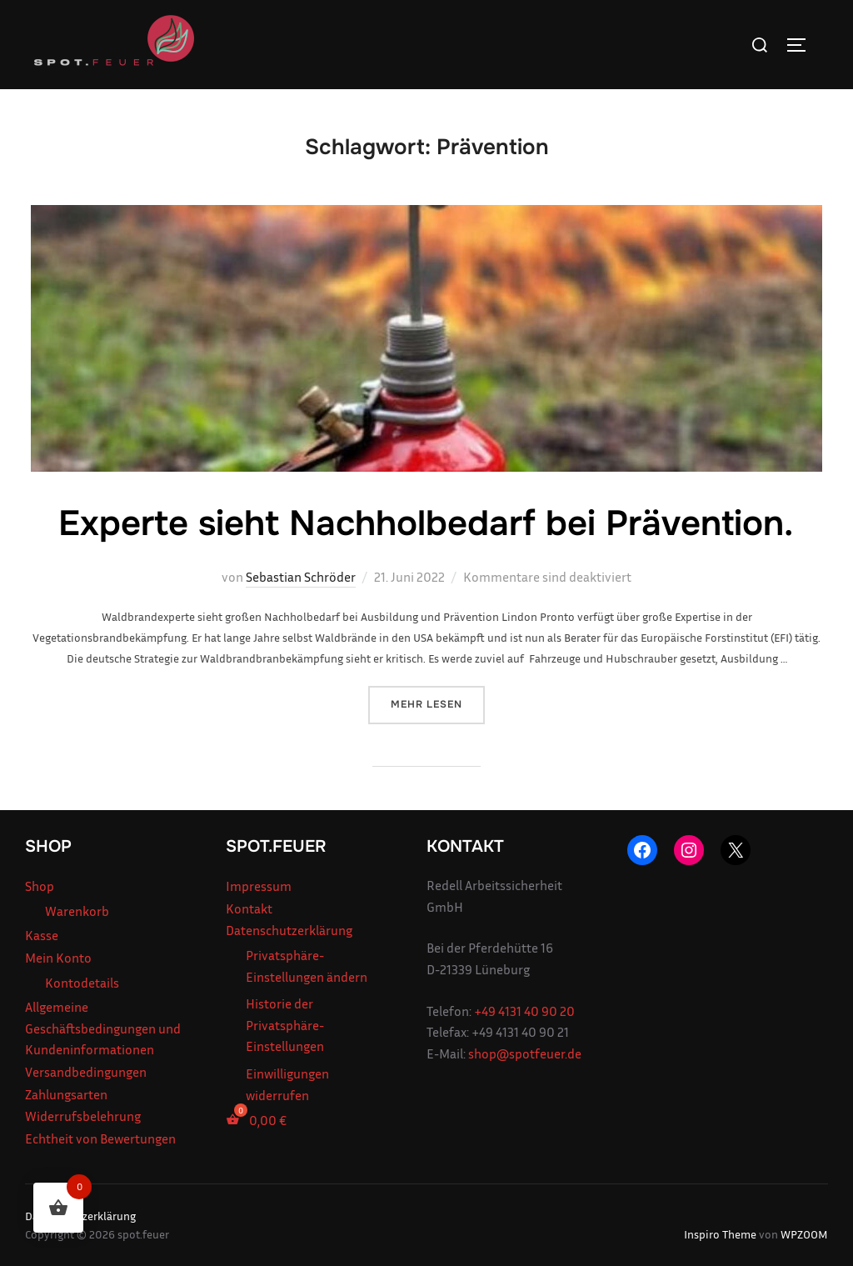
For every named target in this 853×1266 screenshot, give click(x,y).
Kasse (41, 935)
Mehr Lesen (438, 703)
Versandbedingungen (86, 1071)
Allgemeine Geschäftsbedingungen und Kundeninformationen (103, 1028)
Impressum (259, 886)
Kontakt (249, 908)
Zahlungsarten (66, 1094)
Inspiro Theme (720, 1234)
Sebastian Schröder (301, 576)
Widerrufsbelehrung (83, 1116)
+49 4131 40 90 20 (524, 1011)
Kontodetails (82, 982)
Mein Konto (58, 957)
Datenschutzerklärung (289, 930)
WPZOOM (804, 1234)
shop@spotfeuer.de (524, 1053)
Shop (39, 886)
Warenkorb (77, 911)
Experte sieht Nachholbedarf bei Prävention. (425, 523)
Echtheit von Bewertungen (100, 1138)
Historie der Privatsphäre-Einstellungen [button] (285, 1024)
